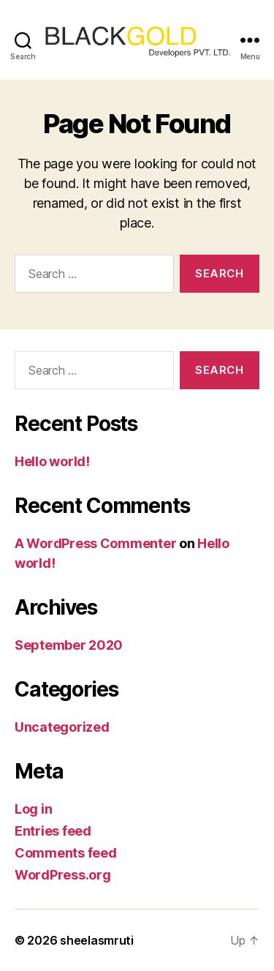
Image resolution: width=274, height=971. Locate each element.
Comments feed (66, 853)
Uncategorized (62, 727)
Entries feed (53, 831)
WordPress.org (63, 874)
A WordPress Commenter (95, 543)
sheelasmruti (97, 940)
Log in (33, 809)
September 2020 (69, 645)
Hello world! (52, 461)
